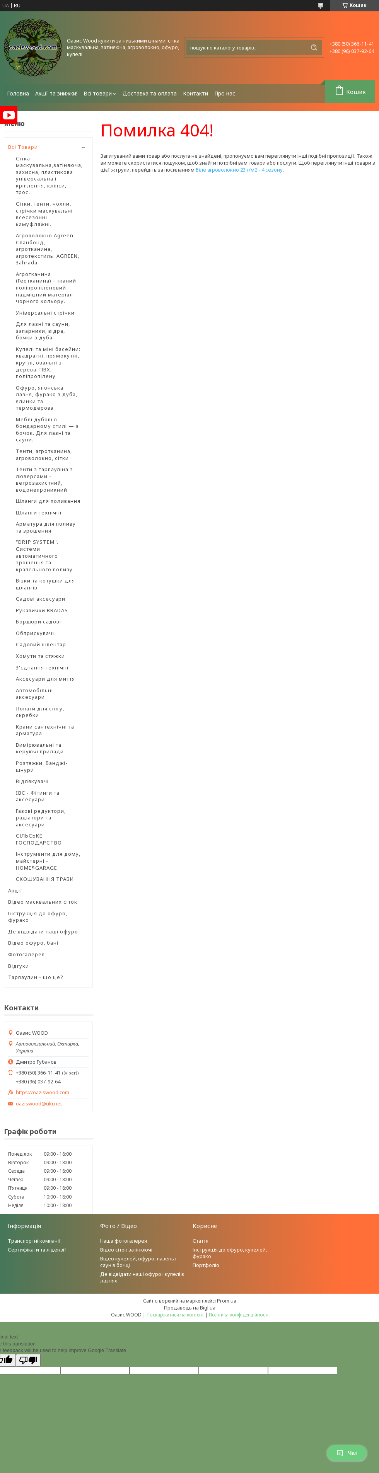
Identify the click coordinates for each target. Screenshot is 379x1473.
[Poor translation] (28, 1360)
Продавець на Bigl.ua (189, 1307)
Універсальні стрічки (45, 312)
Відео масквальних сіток (42, 901)
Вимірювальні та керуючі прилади (40, 748)
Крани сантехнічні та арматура (45, 730)
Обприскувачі (35, 633)
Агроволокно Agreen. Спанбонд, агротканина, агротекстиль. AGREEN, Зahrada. (47, 249)
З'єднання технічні (42, 667)
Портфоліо (206, 1265)
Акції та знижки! (56, 93)
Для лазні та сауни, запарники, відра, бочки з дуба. (43, 330)
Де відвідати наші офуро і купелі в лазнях (142, 1277)
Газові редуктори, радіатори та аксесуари (41, 817)
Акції (15, 890)
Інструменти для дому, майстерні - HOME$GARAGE (48, 860)
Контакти (195, 93)
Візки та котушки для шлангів (45, 584)
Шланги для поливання (48, 500)
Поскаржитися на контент (175, 1314)
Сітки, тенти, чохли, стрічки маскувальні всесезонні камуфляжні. (44, 214)
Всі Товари (23, 146)
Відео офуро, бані (33, 942)
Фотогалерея (26, 954)
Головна (18, 93)
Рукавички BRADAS (42, 610)
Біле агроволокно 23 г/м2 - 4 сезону (239, 169)
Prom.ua (226, 1300)
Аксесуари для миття (45, 678)
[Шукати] (314, 47)
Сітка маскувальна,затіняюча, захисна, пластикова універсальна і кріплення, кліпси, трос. (49, 175)
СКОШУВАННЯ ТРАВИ (45, 878)
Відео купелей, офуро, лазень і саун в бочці (138, 1262)
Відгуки (18, 965)
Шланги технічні (38, 512)
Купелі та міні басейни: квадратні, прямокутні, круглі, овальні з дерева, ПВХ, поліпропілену (48, 363)
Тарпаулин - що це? (35, 977)
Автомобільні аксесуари (34, 694)
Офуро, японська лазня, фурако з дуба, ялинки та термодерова (46, 398)
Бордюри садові (38, 621)
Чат (346, 1452)
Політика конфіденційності (238, 1314)
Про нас (224, 93)
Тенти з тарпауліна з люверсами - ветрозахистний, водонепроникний (44, 479)
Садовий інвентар (41, 644)
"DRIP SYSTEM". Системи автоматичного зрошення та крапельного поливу (44, 555)
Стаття (200, 1240)
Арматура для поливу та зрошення (46, 527)
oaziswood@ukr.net (39, 1103)
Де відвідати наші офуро (43, 931)
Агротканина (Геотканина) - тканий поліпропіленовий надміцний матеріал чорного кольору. (46, 288)
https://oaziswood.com (42, 1092)
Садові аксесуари (40, 598)
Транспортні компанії (34, 1240)
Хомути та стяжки (40, 655)
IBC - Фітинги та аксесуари (38, 796)
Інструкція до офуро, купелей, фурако (230, 1253)
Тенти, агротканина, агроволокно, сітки (44, 454)
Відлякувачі (32, 781)
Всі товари (98, 93)
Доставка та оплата (150, 93)
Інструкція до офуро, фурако (37, 917)
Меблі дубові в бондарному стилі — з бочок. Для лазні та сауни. (47, 429)
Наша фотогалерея (123, 1240)
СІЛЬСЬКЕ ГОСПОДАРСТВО (39, 839)
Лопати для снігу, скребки (40, 712)
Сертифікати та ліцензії (37, 1249)
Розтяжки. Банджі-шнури (42, 766)
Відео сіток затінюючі (126, 1249)
